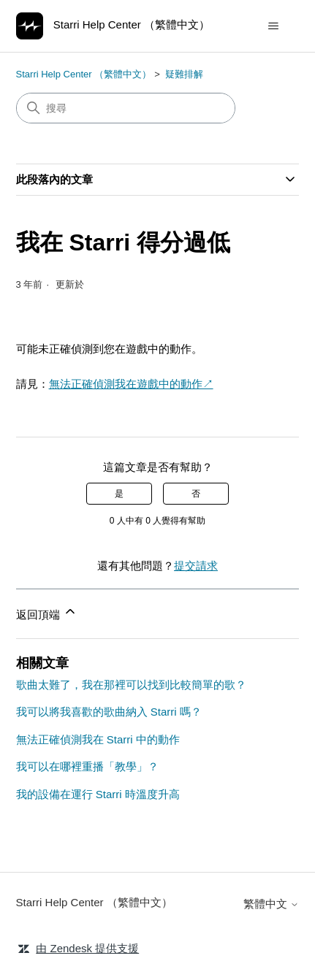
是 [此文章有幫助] (119, 494)
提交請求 (196, 565)
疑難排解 (184, 74)
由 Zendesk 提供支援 (87, 948)
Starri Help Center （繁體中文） (84, 74)
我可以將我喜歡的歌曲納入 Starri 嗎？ (109, 711)
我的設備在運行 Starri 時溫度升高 (98, 794)
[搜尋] (126, 108)
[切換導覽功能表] (273, 26)
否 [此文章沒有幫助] (195, 494)
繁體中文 (271, 903)
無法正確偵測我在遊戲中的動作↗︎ (131, 384)
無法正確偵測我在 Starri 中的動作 (98, 739)
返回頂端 (46, 612)
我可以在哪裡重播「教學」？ (87, 766)
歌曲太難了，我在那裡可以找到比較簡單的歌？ (131, 684)
